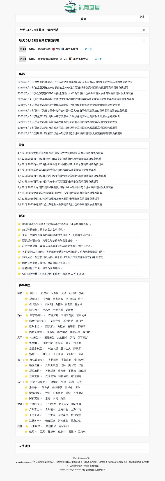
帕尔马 (59, 343)
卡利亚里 (58, 354)
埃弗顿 (46, 298)
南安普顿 (58, 298)
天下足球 (35, 426)
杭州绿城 (76, 415)
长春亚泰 (50, 420)
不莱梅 (72, 370)
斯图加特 (34, 370)
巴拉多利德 (35, 332)
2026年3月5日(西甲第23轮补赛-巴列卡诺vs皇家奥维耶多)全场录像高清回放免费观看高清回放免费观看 (75, 82)
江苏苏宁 (34, 420)
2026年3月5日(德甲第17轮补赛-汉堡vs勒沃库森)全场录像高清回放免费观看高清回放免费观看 (70, 133)
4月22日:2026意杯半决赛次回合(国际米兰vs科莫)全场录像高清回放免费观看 (60, 153)
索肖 (47, 398)
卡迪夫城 (58, 309)
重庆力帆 (76, 420)
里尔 (77, 387)
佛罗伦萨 (48, 343)
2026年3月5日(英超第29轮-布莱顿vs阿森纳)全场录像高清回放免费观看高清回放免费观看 (67, 127)
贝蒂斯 (81, 326)
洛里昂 (33, 387)
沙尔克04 (79, 359)
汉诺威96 (50, 376)
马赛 (79, 381)
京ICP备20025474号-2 (81, 458)
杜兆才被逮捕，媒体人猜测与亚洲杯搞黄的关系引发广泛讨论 (56, 246)
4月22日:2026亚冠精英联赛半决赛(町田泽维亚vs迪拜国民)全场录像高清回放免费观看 (65, 187)
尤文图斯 (62, 337)
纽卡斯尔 (34, 304)
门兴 (63, 365)
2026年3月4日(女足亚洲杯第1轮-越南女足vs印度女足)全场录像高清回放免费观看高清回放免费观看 (73, 87)
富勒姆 (69, 304)
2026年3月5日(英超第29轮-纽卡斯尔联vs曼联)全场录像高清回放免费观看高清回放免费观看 (69, 104)
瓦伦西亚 (68, 320)
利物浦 (73, 293)
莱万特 (51, 332)
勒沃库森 (34, 365)
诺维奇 (69, 309)
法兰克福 (34, 376)
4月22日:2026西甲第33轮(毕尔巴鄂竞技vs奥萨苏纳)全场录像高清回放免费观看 (62, 175)
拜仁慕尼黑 (36, 359)
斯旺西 (33, 298)
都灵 (68, 343)
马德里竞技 (67, 315)
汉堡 (81, 365)
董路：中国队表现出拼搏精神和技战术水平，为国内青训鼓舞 (56, 235)
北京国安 (64, 403)
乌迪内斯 (53, 348)
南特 (68, 392)
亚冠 (42, 431)
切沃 (81, 354)
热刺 (81, 293)
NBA (32, 49)
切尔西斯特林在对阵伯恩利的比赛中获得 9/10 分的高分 (53, 273)
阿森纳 (55, 293)
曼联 (32, 293)
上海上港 (34, 415)
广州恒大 (51, 403)
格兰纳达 (62, 332)
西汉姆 (33, 309)
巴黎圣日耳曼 (37, 381)
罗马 (72, 337)
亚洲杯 (52, 431)
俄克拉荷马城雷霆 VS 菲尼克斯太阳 (63, 59)
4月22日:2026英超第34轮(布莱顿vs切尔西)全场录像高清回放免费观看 (57, 170)
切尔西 (44, 293)
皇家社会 (55, 320)
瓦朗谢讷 (79, 392)
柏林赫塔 (63, 376)
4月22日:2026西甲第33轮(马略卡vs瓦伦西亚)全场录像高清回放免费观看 (58, 181)
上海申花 (76, 409)
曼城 (63, 293)
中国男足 (35, 403)
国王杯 (72, 431)
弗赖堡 (62, 370)
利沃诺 (46, 354)
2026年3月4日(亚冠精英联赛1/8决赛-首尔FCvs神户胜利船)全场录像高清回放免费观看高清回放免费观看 (76, 99)
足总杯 (82, 431)
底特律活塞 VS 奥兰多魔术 (58, 49)
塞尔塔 (79, 320)
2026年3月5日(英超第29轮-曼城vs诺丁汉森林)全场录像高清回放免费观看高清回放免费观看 (69, 116)
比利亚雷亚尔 (36, 320)
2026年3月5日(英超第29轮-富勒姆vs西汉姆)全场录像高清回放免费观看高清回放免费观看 (67, 121)
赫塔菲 (71, 326)
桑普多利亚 (35, 348)
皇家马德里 (36, 315)
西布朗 (49, 304)
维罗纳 (33, 343)
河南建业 (63, 420)
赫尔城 (78, 304)
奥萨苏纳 (75, 332)
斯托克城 (71, 298)
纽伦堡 (82, 370)
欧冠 (31, 431)
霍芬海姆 (66, 359)
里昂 (63, 381)
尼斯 (63, 398)
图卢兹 (69, 387)
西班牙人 (50, 326)
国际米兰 (49, 337)
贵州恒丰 (50, 409)
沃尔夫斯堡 (51, 365)
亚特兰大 (66, 348)
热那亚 (33, 354)
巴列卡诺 (34, 326)
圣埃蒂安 (57, 387)
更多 (142, 16)
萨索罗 (77, 348)
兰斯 (47, 392)
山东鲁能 (76, 403)
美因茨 (72, 365)
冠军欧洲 (64, 426)
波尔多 (46, 387)
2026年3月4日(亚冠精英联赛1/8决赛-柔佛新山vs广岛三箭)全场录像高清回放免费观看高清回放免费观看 (75, 93)
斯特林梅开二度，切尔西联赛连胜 (41, 268)
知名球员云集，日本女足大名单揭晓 (42, 229)
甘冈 (55, 398)
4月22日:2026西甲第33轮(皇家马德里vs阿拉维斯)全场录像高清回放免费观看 (61, 164)
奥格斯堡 (50, 370)
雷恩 (71, 381)
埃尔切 (86, 332)
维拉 (80, 298)
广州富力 (34, 409)
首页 (83, 18)
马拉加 (61, 326)
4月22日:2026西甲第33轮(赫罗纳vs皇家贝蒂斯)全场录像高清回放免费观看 (59, 158)
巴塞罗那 (53, 315)
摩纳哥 (54, 381)
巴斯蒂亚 (58, 392)
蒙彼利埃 (34, 392)
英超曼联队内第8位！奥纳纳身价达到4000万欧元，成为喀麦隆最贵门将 (62, 251)
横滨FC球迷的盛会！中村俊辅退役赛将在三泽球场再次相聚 (55, 224)
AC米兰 (34, 337)
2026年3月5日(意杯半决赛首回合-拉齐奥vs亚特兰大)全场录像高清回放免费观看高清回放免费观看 (72, 110)
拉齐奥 (77, 343)
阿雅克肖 (34, 398)
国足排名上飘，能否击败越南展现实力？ (45, 262)
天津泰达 (63, 415)
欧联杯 (62, 431)
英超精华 (51, 426)
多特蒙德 (53, 359)
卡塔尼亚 (71, 354)
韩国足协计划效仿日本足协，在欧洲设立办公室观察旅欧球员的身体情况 (62, 257)
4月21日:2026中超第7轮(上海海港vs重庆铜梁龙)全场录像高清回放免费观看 (60, 204)
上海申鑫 (63, 409)
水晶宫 (46, 309)
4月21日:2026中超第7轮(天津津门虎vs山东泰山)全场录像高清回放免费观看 (60, 192)
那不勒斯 (83, 337)
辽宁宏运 (50, 415)
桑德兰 (59, 304)
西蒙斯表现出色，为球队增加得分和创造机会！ (48, 240)
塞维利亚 (81, 315)
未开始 (88, 49)
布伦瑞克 (76, 376)
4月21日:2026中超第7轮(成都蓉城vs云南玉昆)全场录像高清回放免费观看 (59, 198)
